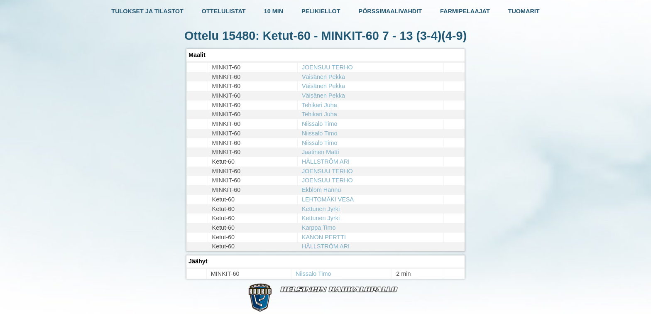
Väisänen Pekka (323, 77)
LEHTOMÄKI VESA (328, 199)
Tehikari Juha (319, 105)
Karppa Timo (319, 227)
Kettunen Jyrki (321, 209)
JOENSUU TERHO (327, 67)
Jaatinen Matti (320, 152)
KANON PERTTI (324, 237)
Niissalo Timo (320, 123)
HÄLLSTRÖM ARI (326, 161)
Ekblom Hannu (321, 189)
